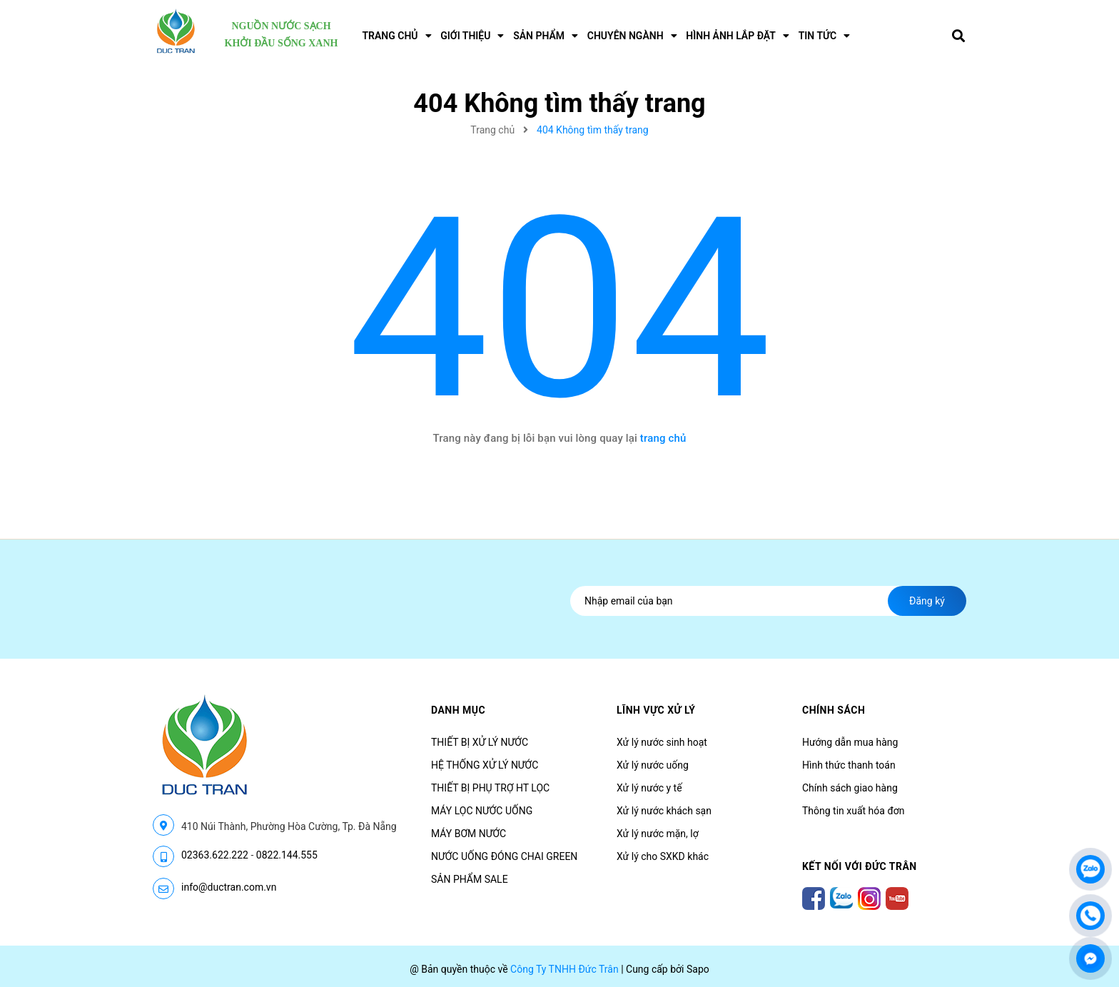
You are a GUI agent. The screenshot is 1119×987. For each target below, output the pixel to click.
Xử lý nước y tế (649, 788)
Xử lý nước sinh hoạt (662, 742)
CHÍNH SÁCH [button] (833, 710)
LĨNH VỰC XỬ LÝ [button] (656, 710)
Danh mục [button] (458, 710)
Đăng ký (927, 601)
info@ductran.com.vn (228, 887)
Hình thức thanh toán (849, 765)
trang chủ (663, 438)
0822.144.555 (287, 855)
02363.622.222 (214, 855)
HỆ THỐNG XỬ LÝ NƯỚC (484, 765)
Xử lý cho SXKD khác (663, 856)
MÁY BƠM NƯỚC (468, 833)
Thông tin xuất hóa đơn (853, 810)
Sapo (698, 969)
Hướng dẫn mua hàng (850, 742)
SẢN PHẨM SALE (469, 879)
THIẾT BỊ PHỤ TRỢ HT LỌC (490, 788)
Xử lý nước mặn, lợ (658, 833)
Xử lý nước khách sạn (664, 810)
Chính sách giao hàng (850, 788)
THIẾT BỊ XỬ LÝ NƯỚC (479, 742)
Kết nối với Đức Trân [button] (859, 866)
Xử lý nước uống (653, 765)
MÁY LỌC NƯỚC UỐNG (481, 810)
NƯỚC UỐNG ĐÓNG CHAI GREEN (504, 856)
